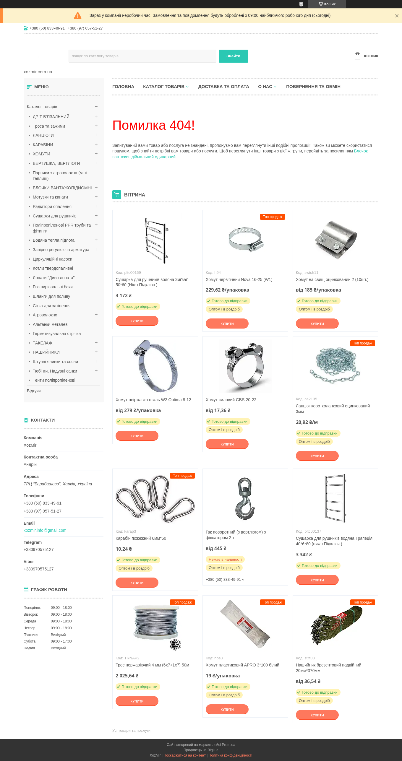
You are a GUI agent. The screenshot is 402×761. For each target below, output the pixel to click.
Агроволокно (45, 315)
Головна (123, 86)
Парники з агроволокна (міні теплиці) (60, 175)
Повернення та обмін (313, 86)
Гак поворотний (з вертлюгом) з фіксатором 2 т (236, 535)
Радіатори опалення (52, 206)
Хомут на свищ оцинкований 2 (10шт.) (332, 279)
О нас (265, 86)
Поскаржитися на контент (185, 755)
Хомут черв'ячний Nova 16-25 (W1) (239, 279)
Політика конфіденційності (230, 755)
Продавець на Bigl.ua (201, 750)
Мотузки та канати (50, 197)
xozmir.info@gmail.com (45, 530)
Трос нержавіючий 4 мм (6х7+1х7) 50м (152, 665)
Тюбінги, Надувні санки (55, 371)
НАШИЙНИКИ (46, 352)
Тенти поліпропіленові (54, 380)
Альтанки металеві (51, 324)
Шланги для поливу (51, 296)
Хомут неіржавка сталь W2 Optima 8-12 (153, 399)
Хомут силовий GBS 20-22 (231, 399)
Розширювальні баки (53, 286)
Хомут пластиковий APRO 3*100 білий (242, 665)
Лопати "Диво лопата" (54, 277)
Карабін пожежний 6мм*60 (141, 538)
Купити (136, 321)
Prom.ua (228, 745)
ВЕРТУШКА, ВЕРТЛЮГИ (56, 163)
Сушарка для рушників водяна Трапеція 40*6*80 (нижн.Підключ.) (334, 541)
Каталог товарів (42, 106)
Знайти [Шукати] (233, 56)
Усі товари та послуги (131, 730)
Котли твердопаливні (53, 268)
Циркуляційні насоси (52, 259)
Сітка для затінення (52, 305)
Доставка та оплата (223, 86)
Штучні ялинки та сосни (55, 361)
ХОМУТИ (41, 154)
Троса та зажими (49, 126)
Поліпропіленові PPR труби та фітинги (62, 228)
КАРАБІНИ (43, 144)
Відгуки (34, 390)
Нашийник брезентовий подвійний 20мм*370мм (328, 668)
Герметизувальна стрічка (57, 333)
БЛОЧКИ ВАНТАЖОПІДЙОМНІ (62, 188)
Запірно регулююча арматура (61, 249)
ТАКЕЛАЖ (42, 343)
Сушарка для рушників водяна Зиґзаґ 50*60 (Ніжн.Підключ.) (152, 282)
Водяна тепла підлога (53, 240)
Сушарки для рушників (55, 216)
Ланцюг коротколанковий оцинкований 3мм (333, 409)
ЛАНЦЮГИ (43, 135)
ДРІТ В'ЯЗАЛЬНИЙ (51, 116)
